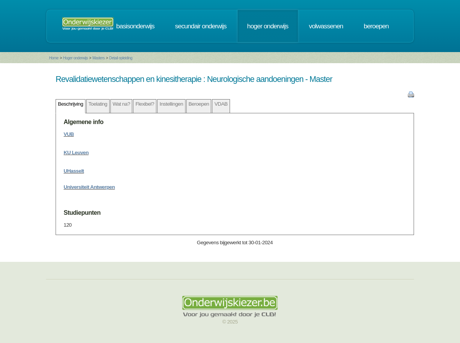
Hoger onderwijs (75, 58)
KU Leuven (76, 152)
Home (54, 58)
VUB (69, 134)
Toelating (98, 104)
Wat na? (121, 104)
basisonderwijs (135, 26)
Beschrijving (70, 104)
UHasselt (74, 171)
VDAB (220, 104)
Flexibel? (144, 104)
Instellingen (171, 104)
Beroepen (199, 104)
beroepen (376, 26)
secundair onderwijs (201, 26)
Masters (98, 58)
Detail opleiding (120, 58)
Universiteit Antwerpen (89, 187)
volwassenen (326, 26)
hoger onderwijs (267, 26)
